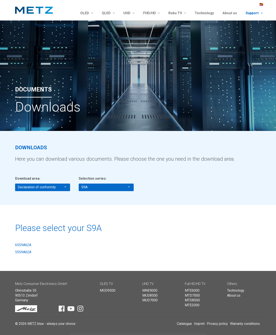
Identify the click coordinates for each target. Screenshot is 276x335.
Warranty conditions (245, 324)
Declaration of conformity (42, 187)
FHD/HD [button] (151, 13)
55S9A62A (23, 252)
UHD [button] (129, 13)
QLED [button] (108, 13)
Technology (204, 13)
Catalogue (184, 324)
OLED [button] (86, 13)
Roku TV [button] (177, 13)
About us (230, 13)
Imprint (199, 324)
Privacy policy (217, 324)
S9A (105, 187)
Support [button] (254, 13)
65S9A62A (23, 245)
